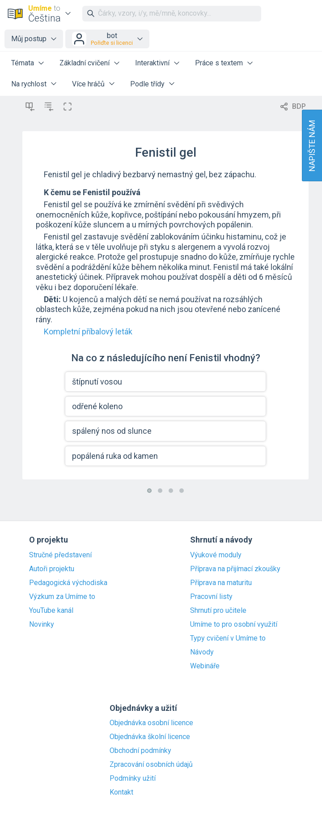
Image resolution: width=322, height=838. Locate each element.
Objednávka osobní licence (151, 723)
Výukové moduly (216, 555)
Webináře (205, 666)
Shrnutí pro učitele (218, 611)
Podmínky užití (133, 778)
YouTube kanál (51, 611)
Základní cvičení (84, 63)
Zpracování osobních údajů (151, 765)
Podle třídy (147, 84)
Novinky (41, 624)
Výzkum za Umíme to (62, 597)
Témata (22, 63)
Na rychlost (29, 84)
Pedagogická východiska (68, 583)
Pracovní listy (211, 597)
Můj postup (29, 38)
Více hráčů (88, 84)
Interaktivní (152, 63)
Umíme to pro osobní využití (233, 624)
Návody (202, 652)
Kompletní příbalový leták (88, 331)
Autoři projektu (51, 569)
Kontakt (121, 792)
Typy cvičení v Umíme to (228, 638)
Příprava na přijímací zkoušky (235, 569)
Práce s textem (219, 63)
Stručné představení (60, 555)
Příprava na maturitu (221, 583)
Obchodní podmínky (140, 751)
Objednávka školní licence (150, 737)
